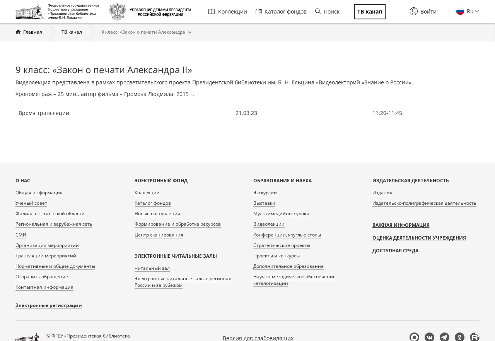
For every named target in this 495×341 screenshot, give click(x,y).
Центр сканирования (159, 234)
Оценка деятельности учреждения (419, 238)
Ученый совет (31, 203)
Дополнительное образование (288, 266)
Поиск (327, 11)
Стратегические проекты (281, 245)
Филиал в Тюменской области (50, 213)
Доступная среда (395, 250)
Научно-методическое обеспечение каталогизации (294, 279)
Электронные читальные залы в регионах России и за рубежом (183, 281)
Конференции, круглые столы (287, 234)
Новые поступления (157, 213)
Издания (382, 192)
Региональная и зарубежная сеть (53, 224)
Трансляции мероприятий (45, 255)
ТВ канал (71, 32)
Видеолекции (269, 224)
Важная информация (401, 225)
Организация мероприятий (47, 245)
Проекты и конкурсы (276, 255)
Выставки (264, 203)
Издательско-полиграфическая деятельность (424, 203)
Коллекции (227, 11)
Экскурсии (265, 192)
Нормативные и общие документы (55, 266)
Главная (32, 32)
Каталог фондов (281, 11)
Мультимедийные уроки (281, 213)
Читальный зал (152, 268)
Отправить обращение (41, 276)
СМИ (20, 234)
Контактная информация (44, 287)
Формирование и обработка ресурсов (178, 224)
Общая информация (39, 192)
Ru (469, 11)
